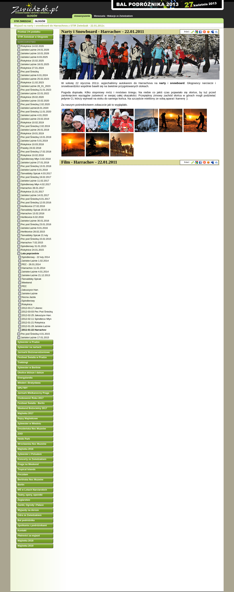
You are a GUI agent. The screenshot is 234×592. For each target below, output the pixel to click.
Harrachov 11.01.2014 (33, 268)
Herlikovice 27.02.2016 (33, 206)
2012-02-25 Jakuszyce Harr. (37, 315)
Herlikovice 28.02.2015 (33, 231)
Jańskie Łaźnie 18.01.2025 (35, 64)
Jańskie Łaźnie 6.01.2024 (34, 75)
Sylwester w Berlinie (29, 367)
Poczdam (23, 474)
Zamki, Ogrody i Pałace (31, 505)
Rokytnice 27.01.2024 (32, 68)
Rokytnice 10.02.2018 (32, 155)
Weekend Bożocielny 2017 (32, 408)
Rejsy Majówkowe (28, 418)
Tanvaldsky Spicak (31, 279)
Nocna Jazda (29, 297)
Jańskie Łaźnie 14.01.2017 (35, 195)
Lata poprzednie (30, 253)
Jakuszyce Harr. (30, 289)
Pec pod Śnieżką (30, 71)
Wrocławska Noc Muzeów (32, 443)
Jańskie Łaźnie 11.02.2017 (35, 180)
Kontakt (22, 530)
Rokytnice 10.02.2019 (32, 122)
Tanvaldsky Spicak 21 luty (34, 235)
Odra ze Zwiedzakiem (30, 515)
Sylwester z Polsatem (30, 454)
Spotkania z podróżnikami (32, 525)
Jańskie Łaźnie (30, 293)
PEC (24, 286)
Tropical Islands (27, 469)
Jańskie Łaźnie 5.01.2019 (34, 140)
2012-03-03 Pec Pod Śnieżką (37, 311)
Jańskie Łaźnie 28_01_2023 (35, 86)
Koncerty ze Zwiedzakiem (32, 459)
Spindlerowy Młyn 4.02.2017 (36, 184)
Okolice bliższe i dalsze (31, 372)
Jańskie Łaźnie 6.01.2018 (34, 169)
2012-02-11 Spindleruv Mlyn (37, 319)
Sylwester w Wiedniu (29, 423)
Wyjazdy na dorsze (28, 510)
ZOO (20, 433)
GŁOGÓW (40, 21)
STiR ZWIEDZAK (22, 21)
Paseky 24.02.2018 (31, 148)
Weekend (27, 282)
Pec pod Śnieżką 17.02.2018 (36, 151)
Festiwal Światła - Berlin (31, 403)
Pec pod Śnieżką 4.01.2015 (35, 333)
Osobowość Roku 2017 (31, 398)
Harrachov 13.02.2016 (32, 213)
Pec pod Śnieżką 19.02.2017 (36, 177)
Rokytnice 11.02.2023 (32, 82)
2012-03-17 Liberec (32, 308)
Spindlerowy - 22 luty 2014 (36, 257)
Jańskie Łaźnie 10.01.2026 (35, 53)
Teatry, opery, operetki (30, 494)
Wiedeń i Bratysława (29, 382)
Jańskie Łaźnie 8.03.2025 (34, 57)
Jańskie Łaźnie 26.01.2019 (35, 129)
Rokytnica (27, 304)
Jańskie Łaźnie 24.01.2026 (35, 49)
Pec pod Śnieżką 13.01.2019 (36, 137)
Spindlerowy (28, 300)
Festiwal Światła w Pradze (32, 357)
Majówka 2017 (26, 413)
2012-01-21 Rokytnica (33, 322)
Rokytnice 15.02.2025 (32, 60)
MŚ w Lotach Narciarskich (32, 489)
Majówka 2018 (26, 540)
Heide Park (24, 438)
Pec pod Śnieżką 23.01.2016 (36, 224)
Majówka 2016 (26, 449)
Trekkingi (23, 362)
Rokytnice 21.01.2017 (32, 191)
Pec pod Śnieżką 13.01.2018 (36, 166)
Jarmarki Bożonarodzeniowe (34, 352)
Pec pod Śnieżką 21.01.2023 (36, 89)
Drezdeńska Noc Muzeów (32, 428)
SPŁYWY (23, 387)
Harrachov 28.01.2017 (32, 188)
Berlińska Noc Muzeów (30, 479)
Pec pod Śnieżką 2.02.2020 (35, 104)
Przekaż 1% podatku (29, 31)
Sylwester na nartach (29, 347)
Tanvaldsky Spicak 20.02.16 (35, 209)
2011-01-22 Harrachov (34, 329)
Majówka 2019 (26, 545)
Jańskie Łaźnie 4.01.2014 (35, 271)
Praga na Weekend (28, 464)
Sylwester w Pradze (29, 342)
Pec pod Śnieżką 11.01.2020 (36, 111)
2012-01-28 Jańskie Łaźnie (36, 326)
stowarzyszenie (82, 16)
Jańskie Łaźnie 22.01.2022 (35, 93)
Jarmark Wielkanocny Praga (33, 393)
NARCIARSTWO (27, 42)
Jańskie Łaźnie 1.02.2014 (35, 260)
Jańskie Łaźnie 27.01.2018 (35, 162)
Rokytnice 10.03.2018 (32, 144)
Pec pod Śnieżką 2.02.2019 (35, 126)
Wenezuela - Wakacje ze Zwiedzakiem (113, 16)
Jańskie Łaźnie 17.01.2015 (35, 337)
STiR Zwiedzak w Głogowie (33, 36)
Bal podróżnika (26, 520)
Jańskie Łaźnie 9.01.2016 (34, 228)
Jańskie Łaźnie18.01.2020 (34, 108)
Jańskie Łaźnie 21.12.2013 (36, 275)
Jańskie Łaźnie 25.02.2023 (35, 78)
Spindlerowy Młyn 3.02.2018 (36, 159)
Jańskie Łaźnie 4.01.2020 (34, 115)
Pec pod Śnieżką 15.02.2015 (36, 239)
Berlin (21, 484)
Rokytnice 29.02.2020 (32, 97)
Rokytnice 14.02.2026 (32, 46)
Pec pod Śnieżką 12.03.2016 (36, 202)
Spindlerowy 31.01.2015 (33, 246)
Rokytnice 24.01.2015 (32, 249)
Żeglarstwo (24, 500)
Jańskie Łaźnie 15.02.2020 (35, 100)
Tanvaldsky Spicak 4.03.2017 (36, 173)
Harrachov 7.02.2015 (32, 242)
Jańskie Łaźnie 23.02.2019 (35, 118)
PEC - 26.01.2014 (31, 264)
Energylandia (25, 377)
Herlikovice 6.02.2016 (32, 217)
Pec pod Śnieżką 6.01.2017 (35, 199)
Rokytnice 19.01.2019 (32, 133)
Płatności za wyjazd (29, 535)
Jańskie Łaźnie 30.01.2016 (35, 220)
